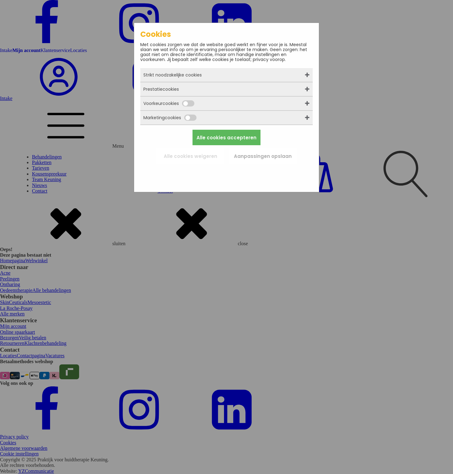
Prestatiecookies (161, 89)
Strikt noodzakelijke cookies (172, 75)
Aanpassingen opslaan (263, 156)
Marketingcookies (170, 118)
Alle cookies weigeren (190, 156)
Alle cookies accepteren (226, 137)
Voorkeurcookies (168, 103)
